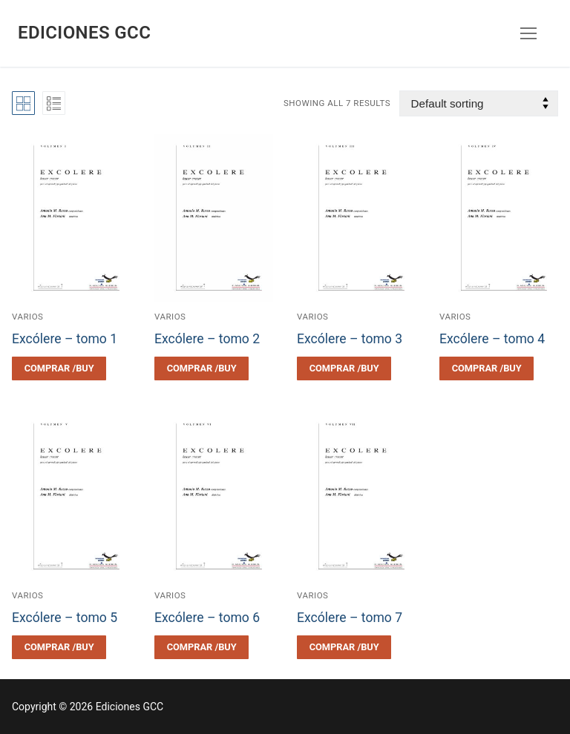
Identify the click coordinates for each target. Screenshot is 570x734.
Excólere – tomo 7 (349, 617)
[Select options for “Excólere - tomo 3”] (344, 368)
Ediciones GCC (84, 32)
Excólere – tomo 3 (349, 338)
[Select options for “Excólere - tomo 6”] (201, 647)
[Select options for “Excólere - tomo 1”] (59, 368)
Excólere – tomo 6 (207, 617)
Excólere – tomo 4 (492, 338)
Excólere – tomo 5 (64, 617)
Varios (27, 316)
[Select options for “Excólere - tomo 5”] (59, 647)
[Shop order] (478, 103)
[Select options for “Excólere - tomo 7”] (344, 647)
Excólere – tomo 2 (207, 338)
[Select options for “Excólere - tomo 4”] (486, 368)
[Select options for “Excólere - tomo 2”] (201, 368)
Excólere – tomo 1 (64, 338)
